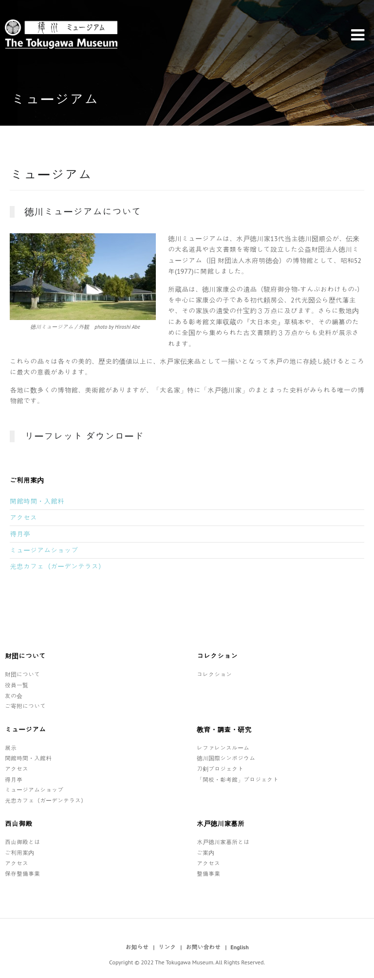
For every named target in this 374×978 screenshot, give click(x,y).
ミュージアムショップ (44, 550)
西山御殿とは (22, 842)
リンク (167, 947)
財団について (22, 674)
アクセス (23, 517)
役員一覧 (16, 685)
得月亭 (20, 533)
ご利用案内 (19, 852)
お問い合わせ (203, 947)
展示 (11, 748)
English (239, 947)
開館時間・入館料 (37, 501)
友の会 (13, 695)
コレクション (214, 674)
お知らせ (137, 947)
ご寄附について (25, 706)
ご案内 (205, 852)
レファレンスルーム (223, 748)
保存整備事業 (22, 873)
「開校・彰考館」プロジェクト (238, 779)
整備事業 (208, 873)
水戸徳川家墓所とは (223, 842)
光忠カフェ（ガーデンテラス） (57, 566)
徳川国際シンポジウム (226, 758)
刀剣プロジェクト (220, 768)
